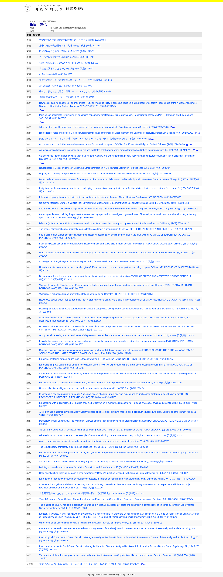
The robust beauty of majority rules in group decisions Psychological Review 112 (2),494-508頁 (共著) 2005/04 (93, 447)
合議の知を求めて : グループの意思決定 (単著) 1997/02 (66, 97)
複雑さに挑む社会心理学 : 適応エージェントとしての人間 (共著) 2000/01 (75, 91)
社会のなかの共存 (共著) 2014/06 (55, 74)
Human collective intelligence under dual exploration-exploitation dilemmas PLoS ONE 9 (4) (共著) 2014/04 (92, 388)
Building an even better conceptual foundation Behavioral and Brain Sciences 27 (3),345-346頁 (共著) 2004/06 (93, 467)
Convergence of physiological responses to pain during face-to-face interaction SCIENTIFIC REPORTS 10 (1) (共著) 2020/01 (101, 261)
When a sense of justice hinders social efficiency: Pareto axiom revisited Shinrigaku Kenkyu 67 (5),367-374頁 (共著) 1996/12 (100, 522)
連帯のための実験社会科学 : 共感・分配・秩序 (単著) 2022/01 (70, 45)
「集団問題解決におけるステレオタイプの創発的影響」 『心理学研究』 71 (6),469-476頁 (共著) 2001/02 (91, 493)
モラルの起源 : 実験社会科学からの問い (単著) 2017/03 (66, 57)
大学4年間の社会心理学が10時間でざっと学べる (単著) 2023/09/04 (72, 40)
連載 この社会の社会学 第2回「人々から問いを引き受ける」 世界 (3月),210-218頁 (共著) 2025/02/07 (89, 564)
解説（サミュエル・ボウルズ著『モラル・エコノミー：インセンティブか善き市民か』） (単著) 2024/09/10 (93, 138)
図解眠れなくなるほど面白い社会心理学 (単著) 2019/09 (67, 51)
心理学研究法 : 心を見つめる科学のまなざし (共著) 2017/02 (69, 62)
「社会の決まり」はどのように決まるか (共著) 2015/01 (67, 68)
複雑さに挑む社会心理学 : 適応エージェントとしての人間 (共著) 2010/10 (75, 80)
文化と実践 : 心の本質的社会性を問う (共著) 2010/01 (65, 85)
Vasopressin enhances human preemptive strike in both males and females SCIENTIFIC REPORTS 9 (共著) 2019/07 (96, 294)
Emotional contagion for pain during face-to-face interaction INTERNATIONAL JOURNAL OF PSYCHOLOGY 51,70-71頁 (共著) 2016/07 (106, 359)
